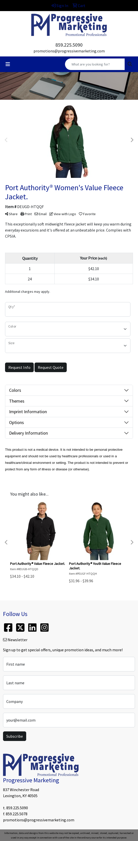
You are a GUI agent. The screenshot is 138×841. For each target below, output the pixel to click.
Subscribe (14, 736)
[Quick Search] (95, 64)
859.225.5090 (69, 45)
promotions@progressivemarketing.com (69, 50)
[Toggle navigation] (8, 64)
